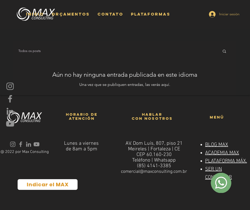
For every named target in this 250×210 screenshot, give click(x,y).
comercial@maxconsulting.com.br (154, 171)
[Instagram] (10, 86)
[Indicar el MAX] (48, 184)
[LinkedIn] (10, 111)
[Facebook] (10, 99)
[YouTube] (10, 124)
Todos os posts (29, 51)
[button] (71, 14)
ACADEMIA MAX (222, 153)
